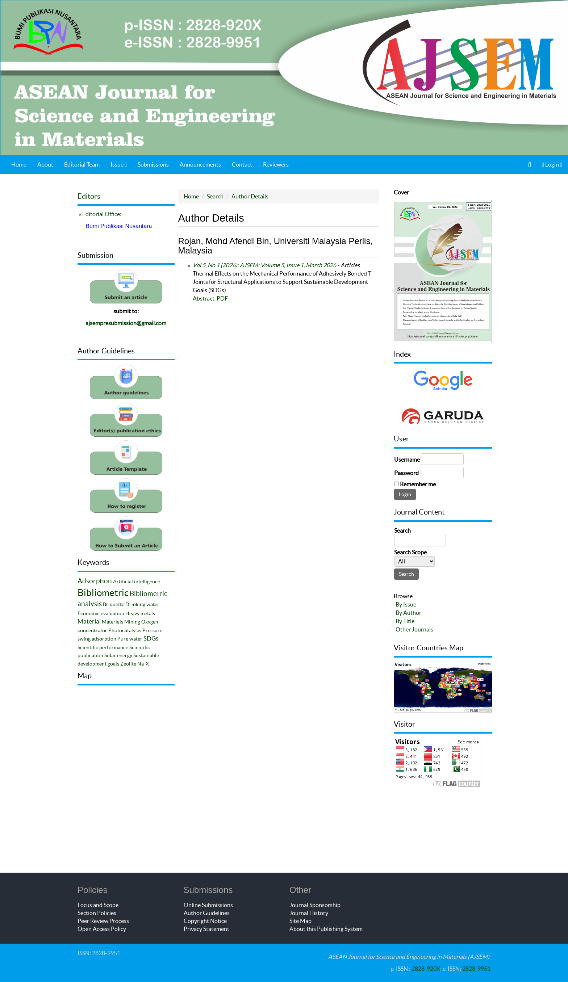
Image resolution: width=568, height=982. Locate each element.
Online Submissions (208, 905)
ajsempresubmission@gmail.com (125, 323)
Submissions (153, 164)
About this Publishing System (326, 929)
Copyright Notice (205, 921)
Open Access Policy (102, 929)
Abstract (203, 298)
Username (407, 459)
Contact (242, 164)
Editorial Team (82, 164)
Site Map (300, 921)
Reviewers (276, 164)
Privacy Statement (206, 929)
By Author (408, 612)
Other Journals (414, 629)
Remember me (418, 484)
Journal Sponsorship (315, 905)
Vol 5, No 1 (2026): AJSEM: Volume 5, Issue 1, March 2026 (264, 265)
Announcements (200, 164)
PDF (222, 298)
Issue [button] (118, 164)
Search (215, 196)
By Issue (406, 604)
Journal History (308, 913)
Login (552, 164)
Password (406, 473)
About (45, 164)
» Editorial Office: (99, 214)
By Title (405, 621)
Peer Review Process (103, 921)
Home (18, 164)
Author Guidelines (207, 913)
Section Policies (97, 913)
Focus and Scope (98, 905)
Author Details (249, 196)
